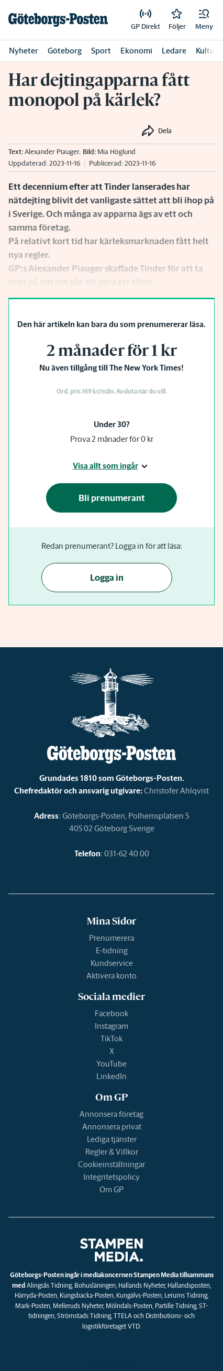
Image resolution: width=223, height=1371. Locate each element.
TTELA (123, 1316)
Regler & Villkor (111, 1152)
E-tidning (112, 950)
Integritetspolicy (111, 1177)
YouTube (111, 1064)
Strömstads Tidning (84, 1316)
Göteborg (65, 51)
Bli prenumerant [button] (112, 498)
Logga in (107, 577)
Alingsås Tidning (49, 1285)
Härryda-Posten (36, 1295)
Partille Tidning (175, 1306)
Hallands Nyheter (141, 1285)
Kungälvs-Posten (139, 1295)
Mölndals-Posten (129, 1306)
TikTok (111, 1038)
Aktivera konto (111, 976)
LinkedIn (111, 1076)
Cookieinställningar (111, 1164)
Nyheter (23, 51)
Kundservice (112, 963)
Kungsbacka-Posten (87, 1295)
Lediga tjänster (112, 1139)
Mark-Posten (32, 1306)
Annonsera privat (111, 1126)
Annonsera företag (111, 1114)
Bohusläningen (95, 1285)
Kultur (207, 51)
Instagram (111, 1026)
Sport (101, 51)
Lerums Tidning (185, 1295)
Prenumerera (111, 938)
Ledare (174, 51)
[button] (204, 19)
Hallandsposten (189, 1285)
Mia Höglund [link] (116, 151)
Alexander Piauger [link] (52, 151)
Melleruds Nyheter (78, 1306)
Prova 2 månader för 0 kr (111, 439)
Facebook (111, 1013)
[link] (58, 20)
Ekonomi (136, 51)
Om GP (111, 1189)
